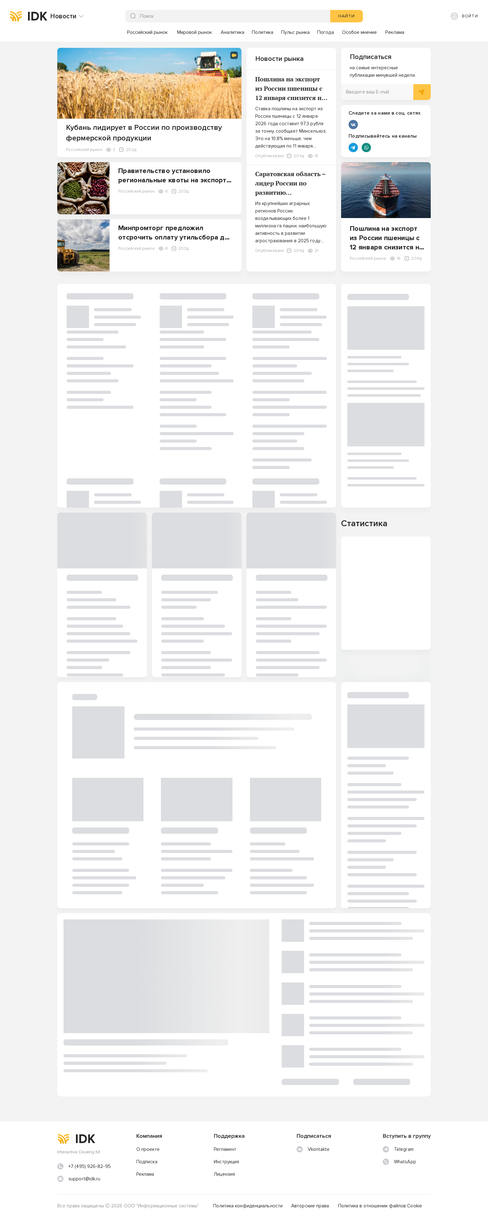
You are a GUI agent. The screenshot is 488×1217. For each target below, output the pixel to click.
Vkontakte (313, 1149)
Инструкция (226, 1162)
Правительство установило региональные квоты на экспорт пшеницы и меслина (172, 180)
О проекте (148, 1149)
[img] (16, 16)
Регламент (225, 1149)
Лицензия (224, 1174)
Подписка (146, 1162)
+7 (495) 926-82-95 (89, 1166)
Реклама (145, 1174)
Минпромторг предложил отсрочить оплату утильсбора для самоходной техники (175, 237)
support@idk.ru (84, 1179)
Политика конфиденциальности (248, 1206)
